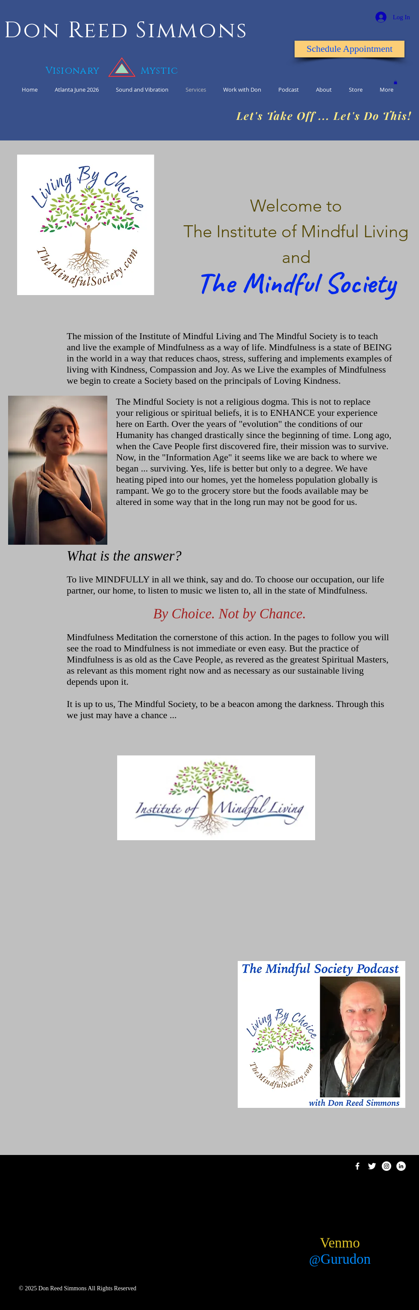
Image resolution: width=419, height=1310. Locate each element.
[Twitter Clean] (372, 1166)
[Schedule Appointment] (349, 49)
